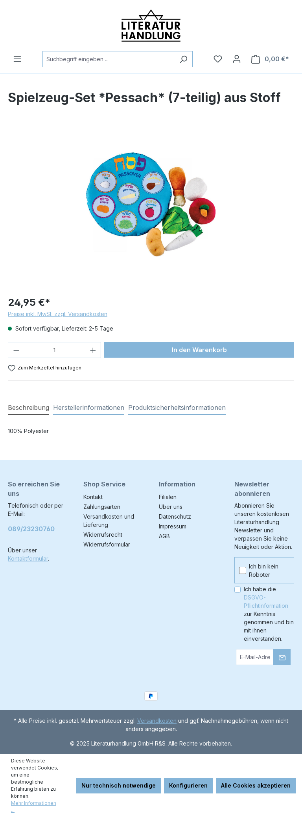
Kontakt (93, 496)
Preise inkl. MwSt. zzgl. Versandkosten (57, 314)
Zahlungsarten (101, 506)
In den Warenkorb (199, 350)
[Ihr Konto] (236, 59)
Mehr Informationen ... (33, 806)
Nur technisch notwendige (118, 785)
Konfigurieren (188, 785)
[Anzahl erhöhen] (93, 350)
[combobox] (108, 59)
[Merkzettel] (217, 59)
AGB (164, 536)
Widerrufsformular (106, 544)
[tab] (28, 408)
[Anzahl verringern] (16, 350)
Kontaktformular (28, 558)
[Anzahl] (54, 350)
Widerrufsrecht (102, 534)
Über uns (170, 506)
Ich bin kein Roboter (263, 570)
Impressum (172, 526)
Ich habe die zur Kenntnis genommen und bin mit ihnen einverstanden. (269, 614)
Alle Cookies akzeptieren (256, 785)
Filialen (168, 496)
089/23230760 (31, 529)
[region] (151, 204)
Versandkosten (157, 720)
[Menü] (17, 59)
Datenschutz (175, 516)
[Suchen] (183, 59)
